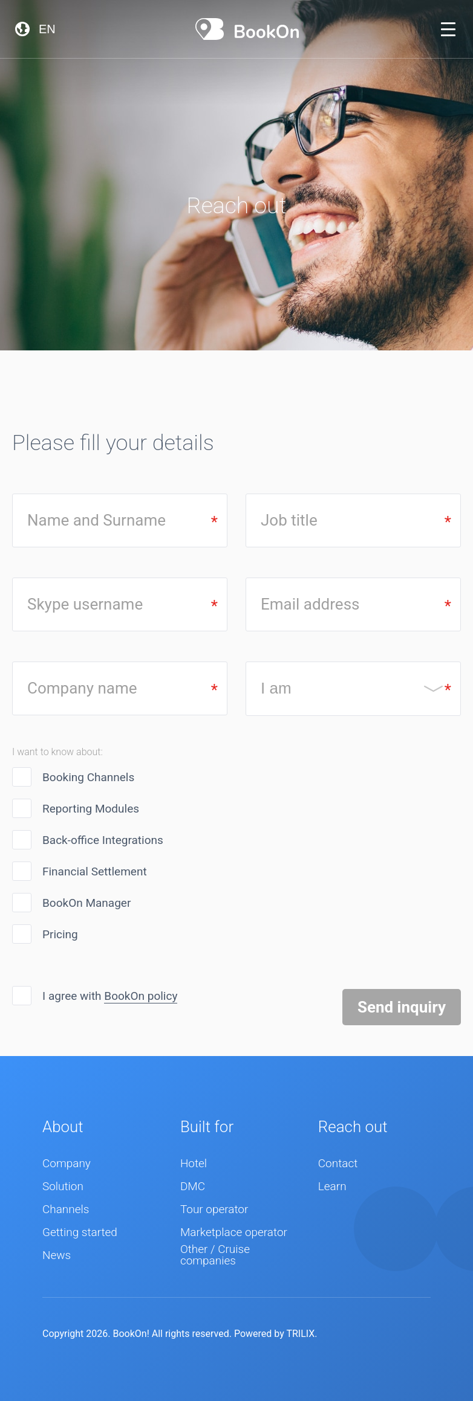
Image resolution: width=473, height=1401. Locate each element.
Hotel (193, 1164)
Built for (206, 1127)
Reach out (353, 1127)
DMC (192, 1187)
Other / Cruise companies (215, 1255)
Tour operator (214, 1210)
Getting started (79, 1232)
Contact (337, 1164)
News (56, 1255)
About (62, 1127)
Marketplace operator (233, 1232)
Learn (332, 1187)
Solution (62, 1187)
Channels (65, 1210)
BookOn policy (140, 996)
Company (66, 1164)
